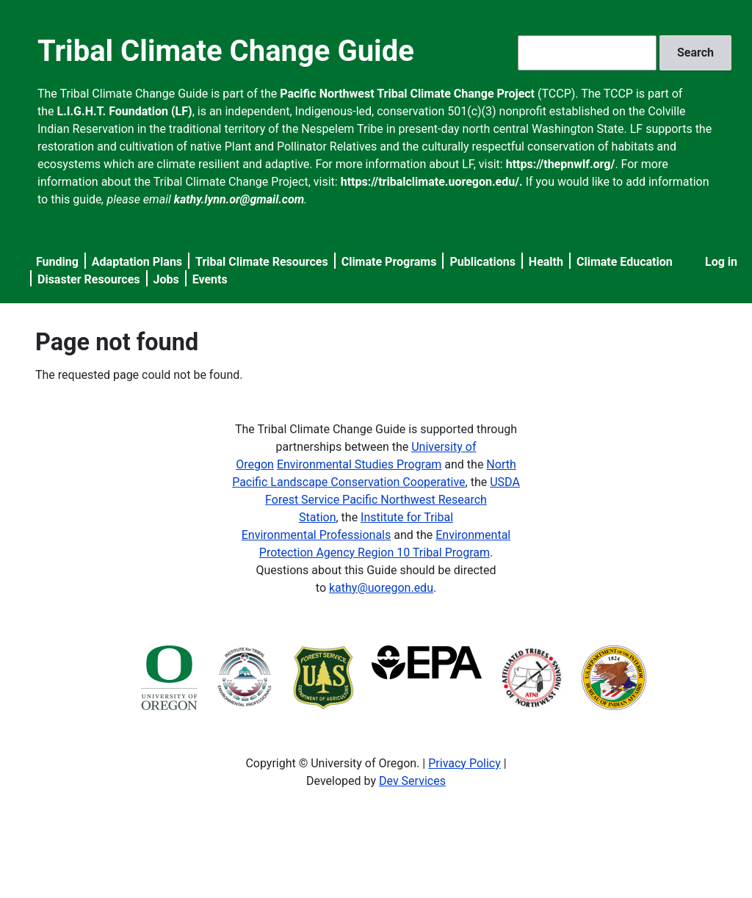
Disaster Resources (88, 279)
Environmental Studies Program (359, 464)
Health (546, 262)
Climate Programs (389, 262)
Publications (482, 262)
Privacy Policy (464, 763)
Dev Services (412, 781)
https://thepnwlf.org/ (560, 164)
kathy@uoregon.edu (381, 588)
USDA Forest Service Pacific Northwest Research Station (392, 499)
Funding (57, 262)
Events (210, 279)
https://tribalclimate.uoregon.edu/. (432, 182)
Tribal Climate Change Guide (225, 51)
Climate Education (624, 262)
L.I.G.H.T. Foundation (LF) (124, 111)
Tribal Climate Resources (261, 262)
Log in (721, 262)
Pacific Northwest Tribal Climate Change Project (407, 94)
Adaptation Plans (137, 262)
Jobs (166, 279)
